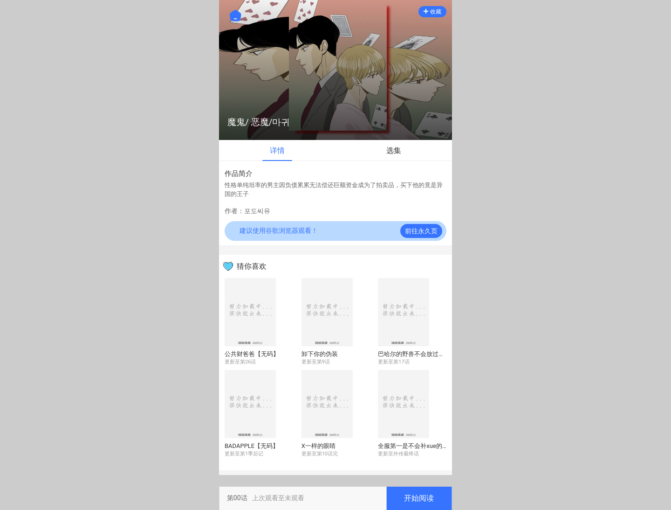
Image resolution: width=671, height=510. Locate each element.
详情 (277, 150)
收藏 (432, 11)
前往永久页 (421, 231)
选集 (393, 150)
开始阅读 (419, 498)
